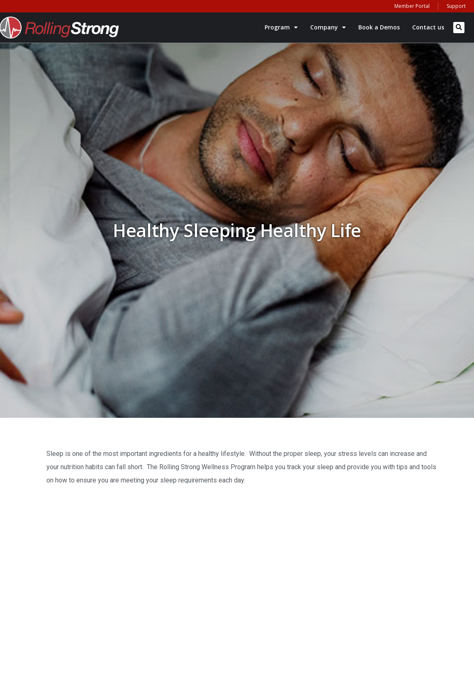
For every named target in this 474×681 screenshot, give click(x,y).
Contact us (428, 27)
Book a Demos (379, 27)
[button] (458, 27)
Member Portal (412, 6)
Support (456, 6)
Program (281, 27)
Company (328, 27)
